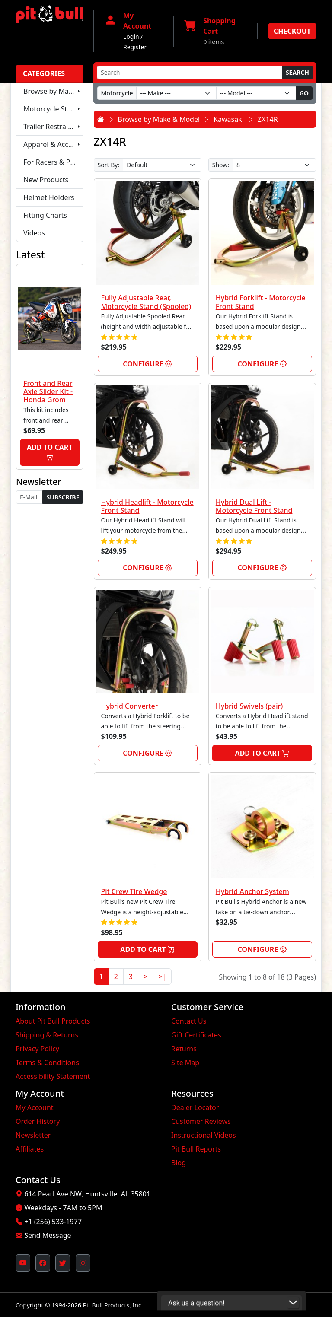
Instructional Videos (203, 1135)
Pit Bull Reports (196, 1149)
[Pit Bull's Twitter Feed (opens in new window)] (62, 1263)
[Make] (176, 93)
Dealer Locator (195, 1107)
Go (304, 93)
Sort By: (109, 165)
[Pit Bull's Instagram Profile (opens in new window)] (83, 1263)
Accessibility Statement (53, 1076)
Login (131, 36)
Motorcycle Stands (53, 109)
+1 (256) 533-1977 (53, 1221)
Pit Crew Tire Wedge (134, 891)
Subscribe (62, 497)
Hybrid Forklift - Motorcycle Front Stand (261, 302)
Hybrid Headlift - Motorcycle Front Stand (147, 506)
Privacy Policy (37, 1048)
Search (297, 72)
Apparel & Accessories (53, 144)
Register (135, 47)
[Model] (256, 93)
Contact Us (188, 1021)
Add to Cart (49, 452)
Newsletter (33, 1135)
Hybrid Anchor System (252, 891)
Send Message (47, 1235)
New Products (45, 180)
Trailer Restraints (50, 126)
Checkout (292, 31)
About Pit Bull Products (53, 1021)
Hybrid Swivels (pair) (249, 706)
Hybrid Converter (129, 706)
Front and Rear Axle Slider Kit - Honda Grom (48, 391)
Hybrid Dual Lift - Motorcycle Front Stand (254, 506)
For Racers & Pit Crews (53, 162)
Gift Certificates (196, 1035)
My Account (35, 1107)
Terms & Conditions (47, 1062)
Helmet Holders (48, 197)
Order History (38, 1121)
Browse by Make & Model (53, 91)
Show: (220, 165)
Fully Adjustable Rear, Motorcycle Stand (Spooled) (146, 302)
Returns (184, 1048)
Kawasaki (229, 119)
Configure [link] (147, 364)
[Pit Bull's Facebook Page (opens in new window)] (42, 1263)
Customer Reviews (201, 1121)
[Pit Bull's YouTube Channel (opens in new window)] (23, 1263)
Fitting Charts (45, 215)
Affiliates (30, 1149)
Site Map (185, 1062)
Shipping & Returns (47, 1035)
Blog (178, 1162)
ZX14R (268, 119)
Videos (34, 233)
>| (162, 976)
